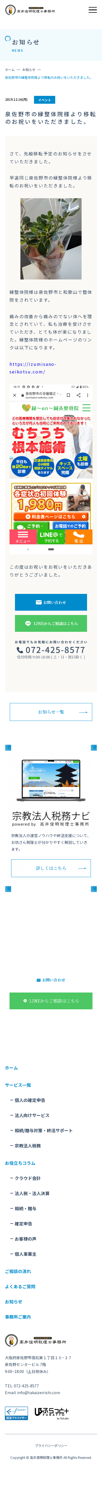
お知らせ (28, 69)
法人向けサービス (32, 1115)
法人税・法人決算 (32, 1193)
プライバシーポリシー (51, 1445)
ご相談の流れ (18, 1271)
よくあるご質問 (20, 1286)
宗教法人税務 (28, 1145)
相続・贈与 (25, 1208)
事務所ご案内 (18, 1316)
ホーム (10, 69)
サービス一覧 (18, 1085)
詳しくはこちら (51, 868)
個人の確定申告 (30, 1100)
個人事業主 (25, 1254)
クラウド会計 (28, 1178)
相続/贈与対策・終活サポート (44, 1130)
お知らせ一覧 (51, 712)
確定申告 (23, 1223)
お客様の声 (25, 1238)
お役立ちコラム (20, 1163)
